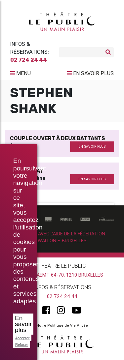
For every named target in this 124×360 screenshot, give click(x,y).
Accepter (22, 338)
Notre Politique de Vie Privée (62, 325)
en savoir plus (91, 146)
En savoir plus (23, 324)
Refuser (21, 344)
